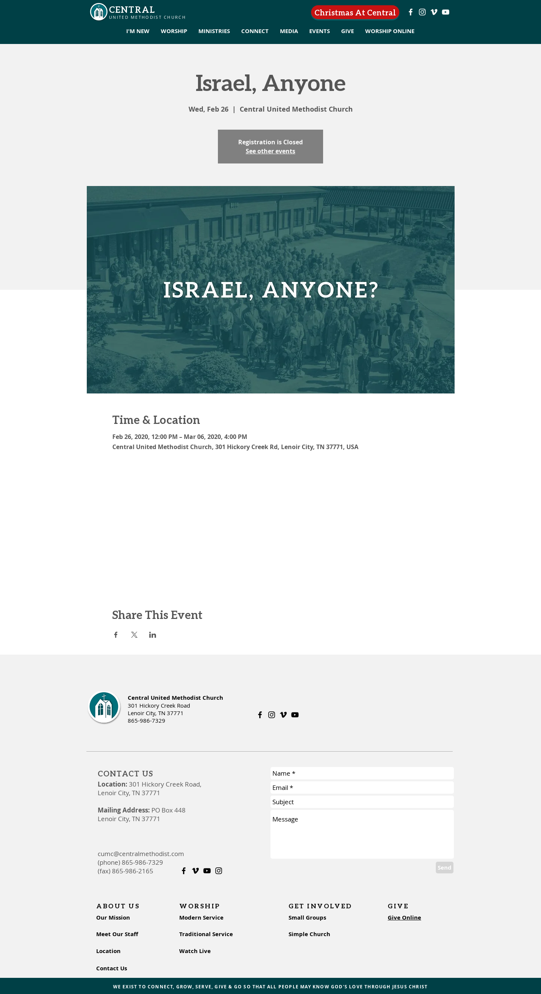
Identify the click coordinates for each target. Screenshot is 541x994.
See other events (270, 151)
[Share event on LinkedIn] (152, 635)
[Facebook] (410, 12)
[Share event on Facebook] (115, 635)
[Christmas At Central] (355, 12)
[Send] (444, 867)
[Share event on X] (134, 635)
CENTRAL (132, 9)
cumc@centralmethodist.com (141, 853)
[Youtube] (445, 12)
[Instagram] (422, 12)
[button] (138, 31)
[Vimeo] (433, 12)
